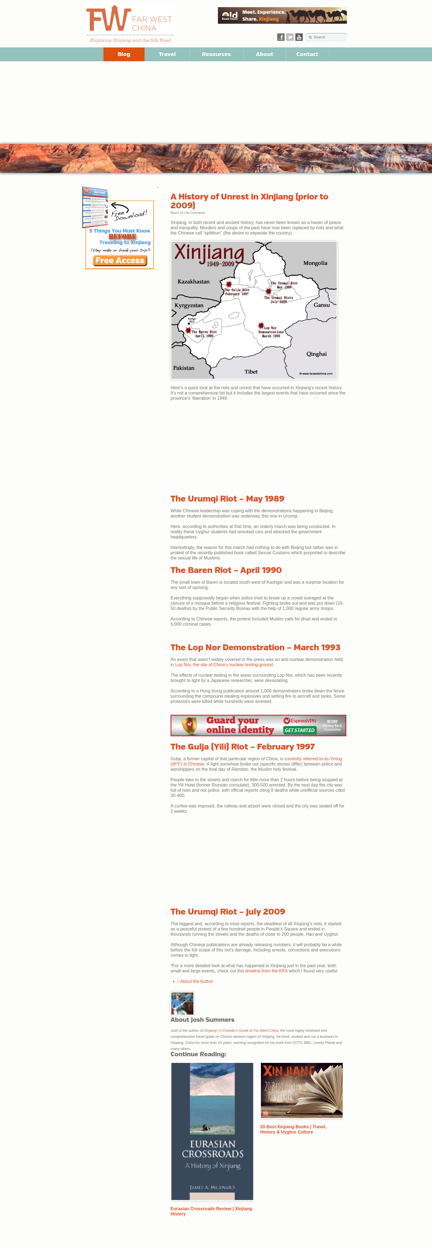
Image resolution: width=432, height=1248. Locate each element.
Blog (124, 54)
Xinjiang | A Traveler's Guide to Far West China (241, 1030)
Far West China (130, 23)
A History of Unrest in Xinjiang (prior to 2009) (249, 201)
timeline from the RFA (266, 971)
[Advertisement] (216, 102)
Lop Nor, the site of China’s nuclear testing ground (224, 664)
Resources (216, 54)
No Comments (195, 212)
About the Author (195, 981)
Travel (167, 54)
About (264, 54)
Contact (307, 54)
